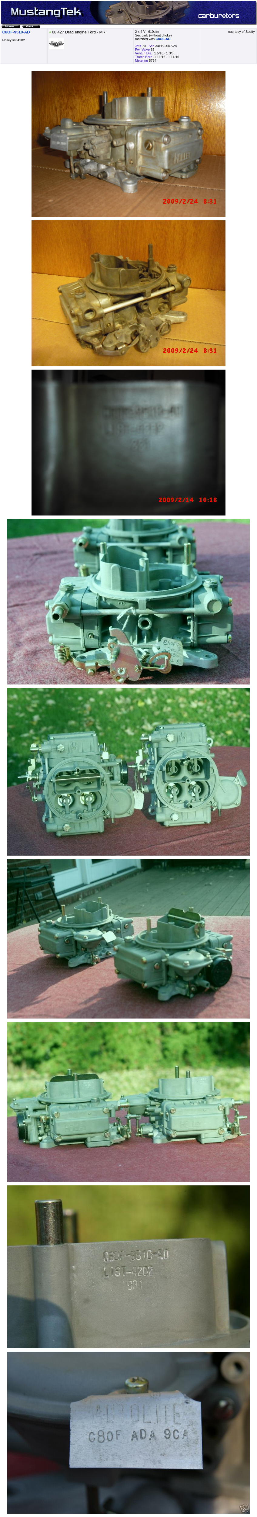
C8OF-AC (162, 39)
